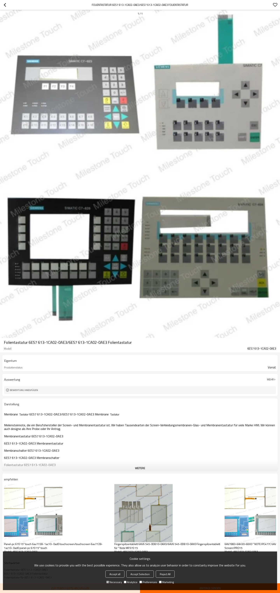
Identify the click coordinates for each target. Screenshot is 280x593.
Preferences (148, 582)
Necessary (114, 582)
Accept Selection (140, 574)
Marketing (166, 582)
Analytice (130, 582)
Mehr (270, 379)
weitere (140, 468)
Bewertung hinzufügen (24, 390)
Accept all (114, 574)
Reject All (165, 574)
